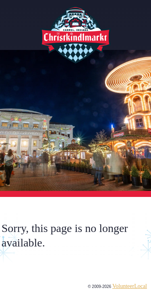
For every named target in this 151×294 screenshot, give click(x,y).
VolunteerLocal (129, 286)
